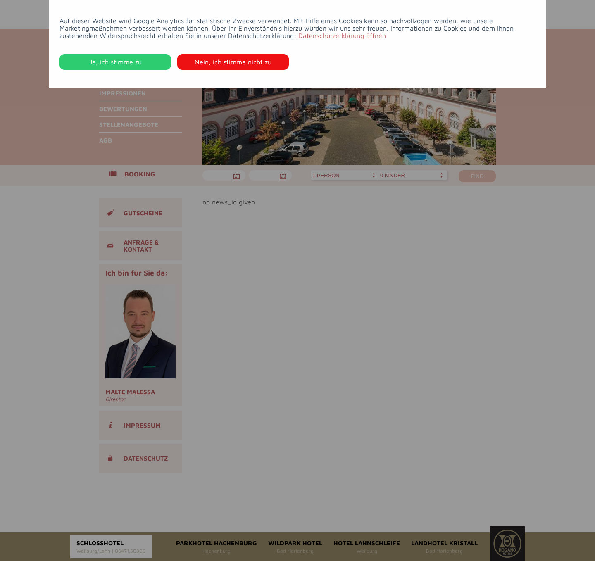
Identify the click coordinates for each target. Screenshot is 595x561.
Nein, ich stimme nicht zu (233, 62)
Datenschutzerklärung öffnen (342, 35)
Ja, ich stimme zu (115, 62)
